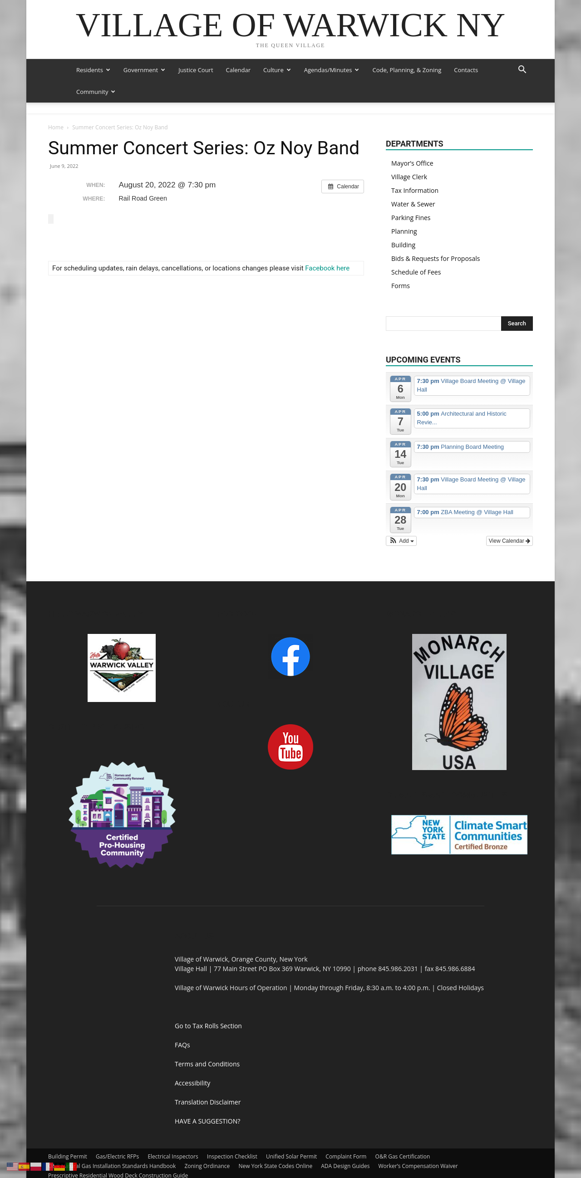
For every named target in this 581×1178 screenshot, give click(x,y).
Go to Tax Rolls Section (208, 1004)
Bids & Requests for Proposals (435, 236)
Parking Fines (411, 195)
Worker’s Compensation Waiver (418, 1144)
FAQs (182, 1023)
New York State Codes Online (275, 1144)
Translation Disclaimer (208, 1080)
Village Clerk (409, 155)
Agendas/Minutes (331, 70)
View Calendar (509, 519)
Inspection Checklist (232, 1135)
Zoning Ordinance (207, 1144)
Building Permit (67, 1135)
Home (56, 105)
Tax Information (414, 168)
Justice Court (195, 70)
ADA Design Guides (345, 1144)
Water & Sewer (413, 182)
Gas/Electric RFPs (117, 1135)
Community (95, 92)
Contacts (466, 70)
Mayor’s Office (412, 141)
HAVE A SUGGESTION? (207, 1099)
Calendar (238, 70)
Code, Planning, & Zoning (406, 70)
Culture (277, 70)
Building (403, 223)
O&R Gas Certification (402, 1135)
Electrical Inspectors (173, 1135)
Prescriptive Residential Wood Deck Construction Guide (118, 1154)
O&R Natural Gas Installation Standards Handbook (112, 1144)
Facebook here (327, 246)
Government (144, 70)
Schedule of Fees (416, 250)
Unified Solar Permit (291, 1135)
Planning (404, 209)
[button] (522, 70)
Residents (93, 70)
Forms (400, 264)
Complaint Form (345, 1135)
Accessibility (192, 1061)
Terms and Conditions (207, 1042)
